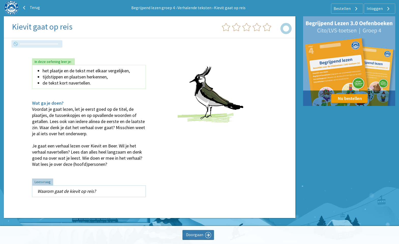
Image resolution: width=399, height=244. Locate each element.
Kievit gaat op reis (230, 7)
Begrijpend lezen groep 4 (153, 7)
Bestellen (346, 8)
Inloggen (379, 8)
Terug (31, 7)
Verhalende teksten (194, 7)
